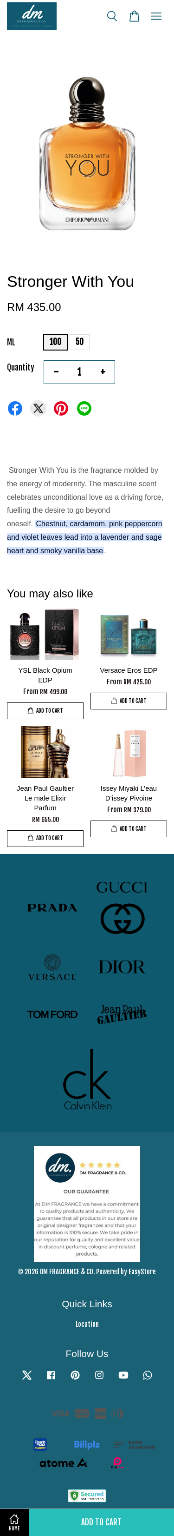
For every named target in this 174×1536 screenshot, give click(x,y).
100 (55, 342)
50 (80, 342)
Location (87, 1324)
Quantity (20, 367)
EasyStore (142, 1271)
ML (11, 342)
